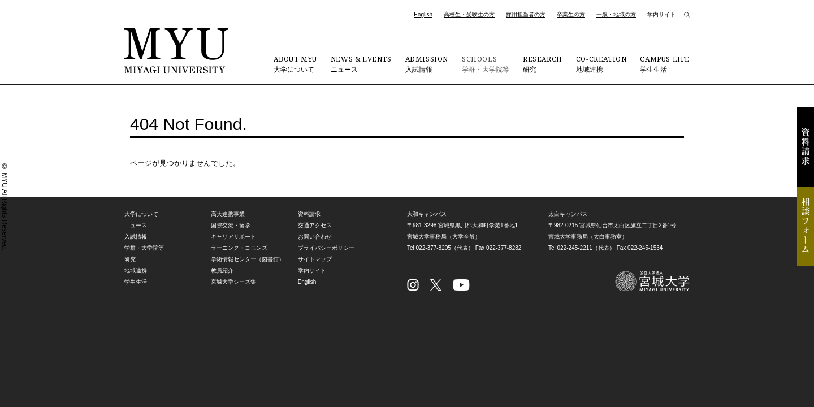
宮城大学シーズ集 (233, 282)
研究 (542, 63)
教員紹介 (222, 270)
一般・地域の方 (616, 14)
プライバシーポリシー (326, 248)
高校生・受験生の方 (469, 14)
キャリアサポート (233, 236)
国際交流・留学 (230, 225)
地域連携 (601, 63)
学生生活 (665, 63)
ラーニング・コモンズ (239, 248)
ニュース (361, 63)
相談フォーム (805, 226)
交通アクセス (315, 225)
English (423, 14)
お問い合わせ (315, 236)
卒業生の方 (571, 14)
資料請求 (805, 147)
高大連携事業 (228, 214)
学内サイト (661, 14)
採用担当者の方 (525, 14)
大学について (295, 63)
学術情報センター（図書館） (247, 259)
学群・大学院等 (485, 63)
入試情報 (426, 63)
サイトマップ (315, 259)
